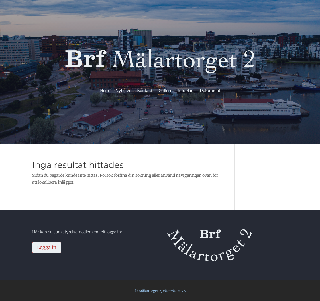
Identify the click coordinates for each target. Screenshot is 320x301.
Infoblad (185, 91)
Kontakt (144, 91)
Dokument (210, 91)
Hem (104, 91)
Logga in (46, 247)
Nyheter (123, 91)
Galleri (165, 91)
